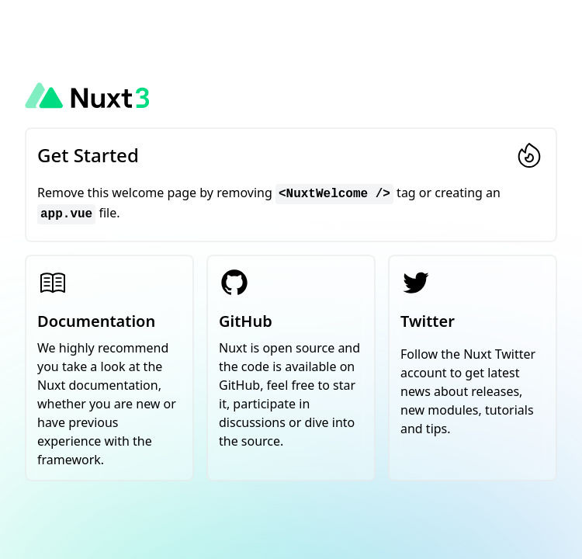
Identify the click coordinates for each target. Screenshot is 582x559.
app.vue (66, 214)
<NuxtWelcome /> (334, 194)
